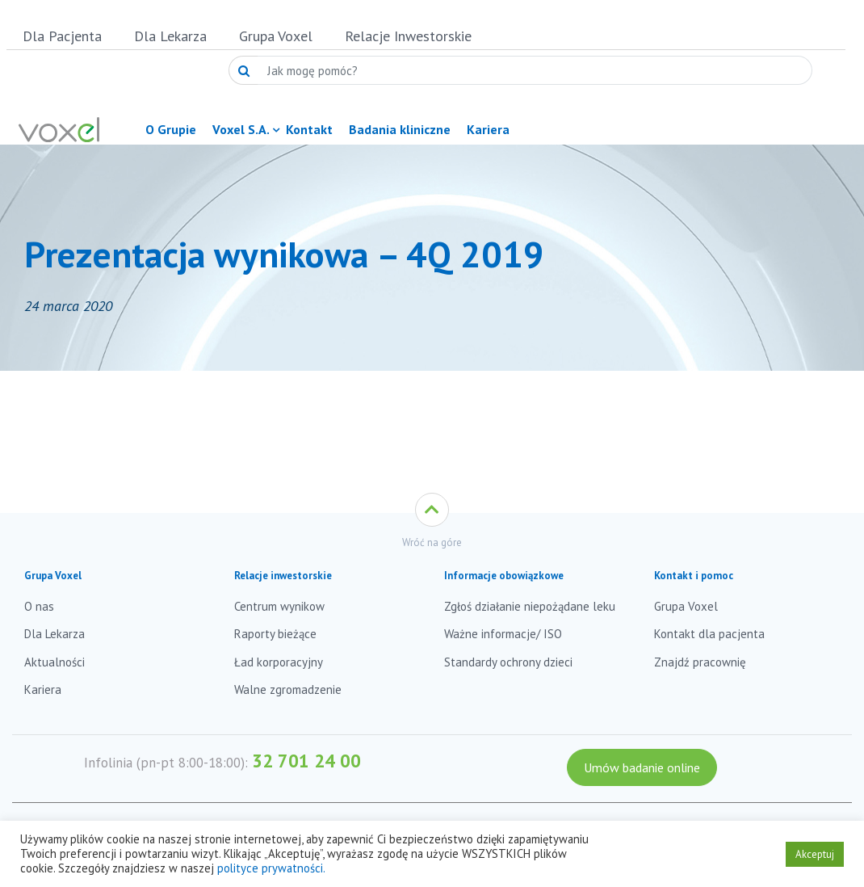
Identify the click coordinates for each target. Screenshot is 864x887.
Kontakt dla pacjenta (709, 633)
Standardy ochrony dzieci (508, 662)
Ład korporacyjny (278, 662)
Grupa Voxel (275, 36)
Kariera (42, 689)
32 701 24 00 (306, 760)
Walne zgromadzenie (288, 689)
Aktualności (54, 662)
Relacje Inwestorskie (408, 36)
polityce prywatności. (271, 868)
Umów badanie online (642, 767)
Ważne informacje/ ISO (503, 633)
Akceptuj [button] (814, 854)
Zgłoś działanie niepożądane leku (529, 606)
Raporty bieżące (275, 633)
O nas (39, 606)
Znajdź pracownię (700, 662)
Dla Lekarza (170, 36)
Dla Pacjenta (62, 36)
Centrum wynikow (279, 606)
